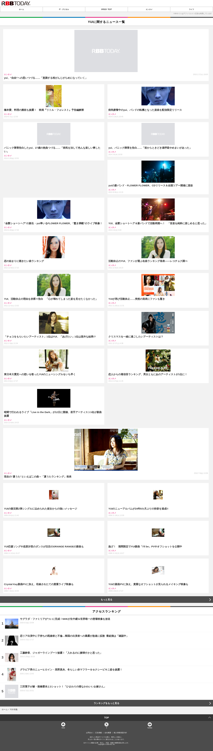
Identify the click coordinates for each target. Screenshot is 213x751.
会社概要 (108, 733)
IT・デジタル (64, 9)
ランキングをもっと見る (106, 703)
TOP (106, 717)
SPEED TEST (106, 9)
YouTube (149, 727)
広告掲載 (98, 733)
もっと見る (106, 599)
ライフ (191, 9)
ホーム (21, 9)
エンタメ (149, 9)
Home (63, 727)
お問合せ (89, 733)
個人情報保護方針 (120, 733)
